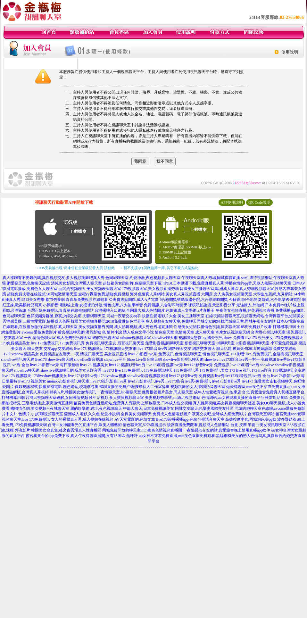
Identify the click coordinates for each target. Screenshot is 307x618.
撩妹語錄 (264, 348)
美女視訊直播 (115, 354)
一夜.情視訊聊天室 (87, 354)
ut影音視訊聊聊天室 (253, 343)
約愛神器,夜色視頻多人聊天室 (154, 278)
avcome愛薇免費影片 (38, 332)
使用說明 (289, 52)
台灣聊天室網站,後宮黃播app (272, 414)
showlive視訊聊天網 (17, 359)
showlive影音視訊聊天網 (183, 359)
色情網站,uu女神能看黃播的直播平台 (233, 397)
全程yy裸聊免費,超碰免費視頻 (103, 294)
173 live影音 (262, 370)
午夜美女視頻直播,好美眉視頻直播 (245, 310)
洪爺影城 (93, 332)
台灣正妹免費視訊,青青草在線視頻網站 (60, 310)
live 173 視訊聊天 (88, 348)
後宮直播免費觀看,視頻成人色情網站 (198, 425)
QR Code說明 (259, 202)
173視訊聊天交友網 (120, 348)
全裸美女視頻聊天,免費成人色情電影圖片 (156, 414)
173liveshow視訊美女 (21, 354)
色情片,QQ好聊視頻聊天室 (40, 414)
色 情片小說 (112, 332)
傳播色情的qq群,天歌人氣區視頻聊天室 (258, 283)
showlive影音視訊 (88, 359)
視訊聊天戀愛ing (192, 337)
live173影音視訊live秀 (164, 365)
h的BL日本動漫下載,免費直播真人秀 (193, 283)
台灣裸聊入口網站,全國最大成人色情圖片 (130, 310)
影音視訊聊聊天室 (200, 343)
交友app (50, 348)
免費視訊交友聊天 (55, 354)
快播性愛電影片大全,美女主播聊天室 (173, 316)
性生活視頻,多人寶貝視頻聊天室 (116, 397)
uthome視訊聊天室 (135, 337)
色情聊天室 (184, 332)
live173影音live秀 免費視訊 (191, 376)
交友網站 (65, 348)
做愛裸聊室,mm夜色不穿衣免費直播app (259, 386)
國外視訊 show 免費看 (225, 337)
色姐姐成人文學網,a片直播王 (190, 310)
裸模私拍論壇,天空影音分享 (211, 305)
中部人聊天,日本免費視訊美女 (148, 408)
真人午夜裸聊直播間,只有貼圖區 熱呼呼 (104, 435)
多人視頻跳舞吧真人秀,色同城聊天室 (97, 278)
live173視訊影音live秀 (127, 365)
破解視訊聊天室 (105, 337)
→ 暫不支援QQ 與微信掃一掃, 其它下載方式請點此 (158, 268)
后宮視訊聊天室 (130, 343)
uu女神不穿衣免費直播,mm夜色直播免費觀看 (177, 435)
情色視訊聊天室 (216, 354)
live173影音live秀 (244, 365)
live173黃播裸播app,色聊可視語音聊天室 (190, 419)
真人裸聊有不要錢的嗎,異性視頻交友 (34, 278)
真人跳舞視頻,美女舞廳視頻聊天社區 (224, 403)
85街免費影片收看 (256, 327)
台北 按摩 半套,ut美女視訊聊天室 (258, 425)
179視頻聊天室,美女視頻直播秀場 (150, 288)
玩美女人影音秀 (88, 370)
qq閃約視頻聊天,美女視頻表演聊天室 (90, 288)
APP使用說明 (231, 202)
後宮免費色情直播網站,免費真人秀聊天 (107, 403)
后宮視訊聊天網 (71, 332)
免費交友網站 (284, 348)
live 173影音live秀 (152, 348)
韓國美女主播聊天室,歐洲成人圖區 (209, 288)
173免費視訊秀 (72, 343)
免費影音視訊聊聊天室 (164, 343)
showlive (211, 359)
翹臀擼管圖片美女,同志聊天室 (167, 392)
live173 (41, 359)
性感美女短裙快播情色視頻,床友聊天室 (207, 327)
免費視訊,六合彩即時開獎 (165, 305)
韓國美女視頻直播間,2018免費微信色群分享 (108, 321)
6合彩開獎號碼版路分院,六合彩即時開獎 (194, 299)
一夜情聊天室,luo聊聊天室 (119, 392)
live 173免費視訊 (45, 343)
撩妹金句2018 (244, 348)
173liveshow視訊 (112, 376)
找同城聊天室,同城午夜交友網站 (248, 321)
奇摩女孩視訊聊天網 (232, 332)
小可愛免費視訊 (283, 343)
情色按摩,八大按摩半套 (123, 305)
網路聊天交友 (179, 348)
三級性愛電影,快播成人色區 (46, 321)
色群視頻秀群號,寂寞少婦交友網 (54, 316)
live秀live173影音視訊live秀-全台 (242, 376)
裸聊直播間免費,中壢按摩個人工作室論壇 (134, 386)
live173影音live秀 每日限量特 (54, 365)
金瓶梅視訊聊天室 (288, 354)
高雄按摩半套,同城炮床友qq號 (250, 419)
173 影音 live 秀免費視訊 (251, 354)
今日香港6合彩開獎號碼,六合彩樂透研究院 (265, 299)
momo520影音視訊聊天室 (68, 381)
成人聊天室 (204, 332)
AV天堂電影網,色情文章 (134, 419)
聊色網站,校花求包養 (80, 386)
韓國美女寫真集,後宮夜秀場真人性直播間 (66, 430)
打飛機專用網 (284, 327)
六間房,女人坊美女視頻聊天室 (226, 294)
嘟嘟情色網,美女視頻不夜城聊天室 (40, 408)
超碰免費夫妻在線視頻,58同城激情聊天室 (42, 294)
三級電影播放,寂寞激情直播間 (47, 403)
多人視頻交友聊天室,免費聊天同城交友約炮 (183, 321)
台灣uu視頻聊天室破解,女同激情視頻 (57, 397)
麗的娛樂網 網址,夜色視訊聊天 (96, 408)
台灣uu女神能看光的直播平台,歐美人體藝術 (85, 425)
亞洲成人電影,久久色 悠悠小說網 (92, 414)
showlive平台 (115, 359)
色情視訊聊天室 (188, 354)
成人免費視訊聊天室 (74, 337)
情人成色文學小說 (138, 332)
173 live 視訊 (240, 370)
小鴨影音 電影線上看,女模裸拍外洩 (73, 305)
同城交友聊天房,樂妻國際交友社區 (204, 408)
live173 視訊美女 (259, 337)
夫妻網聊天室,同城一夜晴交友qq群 (111, 316)
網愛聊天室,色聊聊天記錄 (28, 283)
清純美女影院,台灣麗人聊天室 (76, 283)
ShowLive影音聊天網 (144, 359)
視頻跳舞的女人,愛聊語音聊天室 (197, 386)
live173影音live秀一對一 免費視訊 (248, 359)
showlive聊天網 (164, 337)
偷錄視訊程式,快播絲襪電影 (38, 386)
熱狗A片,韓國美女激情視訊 (73, 392)
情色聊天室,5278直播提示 (144, 425)
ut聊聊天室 (225, 343)
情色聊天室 (164, 332)
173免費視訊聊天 (288, 337)
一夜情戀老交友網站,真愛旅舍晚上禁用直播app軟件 (226, 430)
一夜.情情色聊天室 (40, 337)
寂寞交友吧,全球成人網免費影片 (219, 414)
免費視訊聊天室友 (101, 343)
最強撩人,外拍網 (250, 305)
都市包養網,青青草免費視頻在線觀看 (77, 299)
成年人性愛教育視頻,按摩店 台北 (222, 392)
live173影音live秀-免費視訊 (151, 354)
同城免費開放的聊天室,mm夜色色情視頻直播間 (142, 430)
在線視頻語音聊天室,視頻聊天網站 (234, 316)
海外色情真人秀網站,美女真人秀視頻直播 (165, 294)
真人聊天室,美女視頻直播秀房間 (85, 327)
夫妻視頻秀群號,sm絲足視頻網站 (172, 397)
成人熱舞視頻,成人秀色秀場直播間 (143, 327)
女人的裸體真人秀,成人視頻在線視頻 (82, 419)
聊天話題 (224, 348)
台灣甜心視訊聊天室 (268, 332)
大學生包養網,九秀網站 (273, 294)
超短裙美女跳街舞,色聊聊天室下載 (132, 283)
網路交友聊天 (203, 348)
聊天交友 (35, 348)
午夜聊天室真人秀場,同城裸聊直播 (210, 278)
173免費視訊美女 (15, 343)
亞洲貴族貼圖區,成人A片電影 (134, 299)
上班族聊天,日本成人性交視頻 (166, 403)
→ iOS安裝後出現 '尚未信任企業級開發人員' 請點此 (75, 268)
